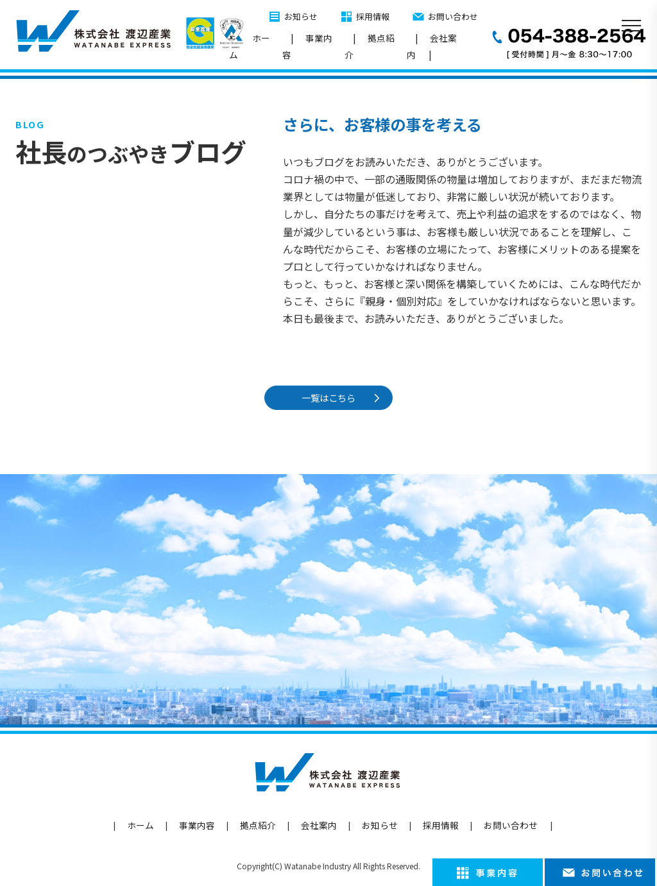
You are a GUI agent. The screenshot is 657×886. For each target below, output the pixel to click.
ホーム (249, 46)
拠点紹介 (370, 46)
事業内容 (307, 46)
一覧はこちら (330, 397)
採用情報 (372, 16)
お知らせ (301, 16)
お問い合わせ (453, 16)
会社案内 (432, 46)
